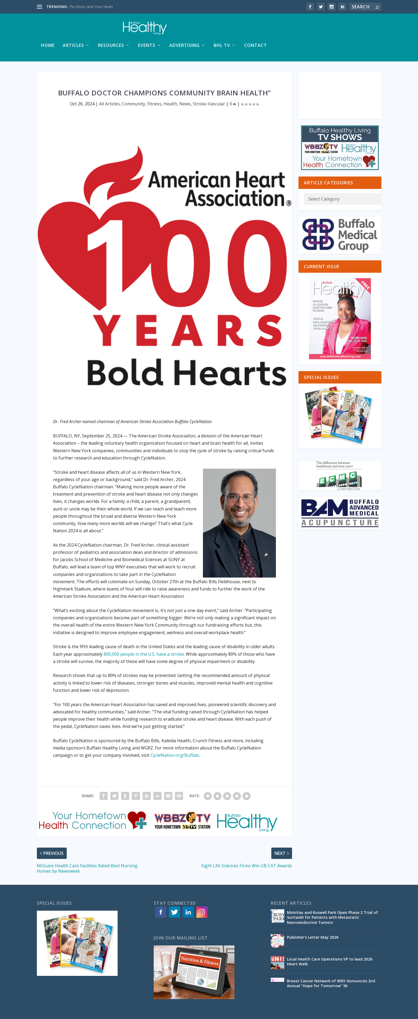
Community (133, 88)
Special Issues (346, 1012)
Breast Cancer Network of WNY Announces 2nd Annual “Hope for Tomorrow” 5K (331, 968)
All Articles (109, 88)
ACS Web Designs (145, 1012)
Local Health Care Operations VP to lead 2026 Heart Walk (329, 946)
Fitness (154, 88)
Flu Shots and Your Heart (91, 6)
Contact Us (371, 1012)
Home (158, 30)
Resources (221, 30)
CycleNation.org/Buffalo (174, 739)
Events (257, 30)
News (185, 88)
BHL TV (332, 30)
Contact (365, 30)
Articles (183, 30)
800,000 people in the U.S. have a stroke (144, 638)
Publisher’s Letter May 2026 (312, 921)
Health (170, 88)
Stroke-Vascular (209, 88)
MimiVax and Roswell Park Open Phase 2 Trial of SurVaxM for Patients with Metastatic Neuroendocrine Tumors (332, 901)
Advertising (295, 30)
